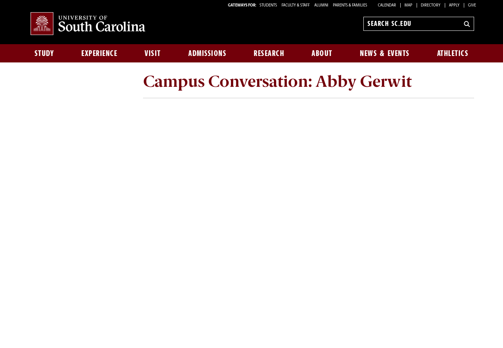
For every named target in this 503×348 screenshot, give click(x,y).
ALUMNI (321, 5)
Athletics (453, 53)
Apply (454, 5)
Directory (431, 5)
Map (408, 5)
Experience (99, 53)
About (322, 53)
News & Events (385, 53)
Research (269, 53)
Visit (153, 53)
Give (472, 5)
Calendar (387, 5)
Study (44, 53)
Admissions (207, 53)
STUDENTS (268, 5)
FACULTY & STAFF (296, 5)
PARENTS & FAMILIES (350, 5)
